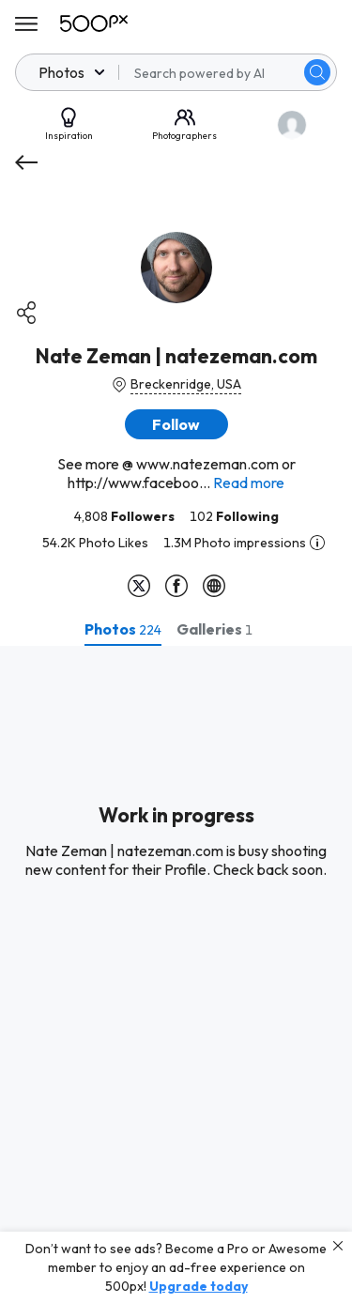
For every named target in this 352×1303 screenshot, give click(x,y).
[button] (176, 424)
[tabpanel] (176, 974)
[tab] (123, 629)
